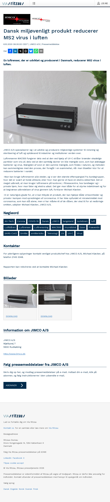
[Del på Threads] (25, 51)
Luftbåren (10, 227)
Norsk (21, 489)
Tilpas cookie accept (13, 463)
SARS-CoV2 (11, 233)
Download (11, 316)
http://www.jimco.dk (14, 353)
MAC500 (56, 227)
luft (93, 221)
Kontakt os (8, 428)
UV (62, 233)
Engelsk (14, 489)
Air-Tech (9, 221)
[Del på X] (20, 51)
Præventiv (94, 227)
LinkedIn (7, 458)
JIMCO (55, 221)
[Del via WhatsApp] (36, 51)
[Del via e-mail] (41, 51)
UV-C (70, 233)
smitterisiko (37, 233)
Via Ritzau (53, 428)
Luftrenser (25, 227)
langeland (68, 221)
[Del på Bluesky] (31, 51)
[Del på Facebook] (10, 51)
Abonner (15, 385)
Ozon (82, 227)
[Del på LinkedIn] (15, 51)
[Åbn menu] (34, 3)
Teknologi (52, 233)
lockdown (82, 221)
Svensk (28, 489)
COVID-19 (34, 221)
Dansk (45, 221)
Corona (21, 221)
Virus (79, 233)
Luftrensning (41, 227)
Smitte (24, 233)
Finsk (35, 489)
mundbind (70, 227)
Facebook (17, 458)
